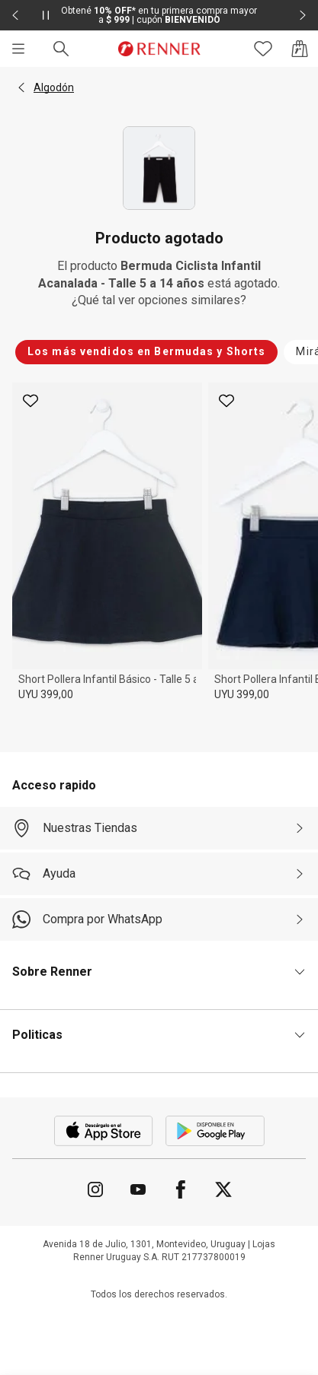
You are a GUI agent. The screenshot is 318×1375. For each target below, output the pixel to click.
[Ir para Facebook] (180, 1189)
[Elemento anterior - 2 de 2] (15, 15)
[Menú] (18, 48)
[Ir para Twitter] (223, 1189)
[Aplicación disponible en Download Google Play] (215, 1131)
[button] (21, 87)
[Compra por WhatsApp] (159, 919)
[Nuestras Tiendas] (159, 828)
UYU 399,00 (45, 694)
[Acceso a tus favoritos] (263, 48)
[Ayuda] (159, 874)
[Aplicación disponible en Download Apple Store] (103, 1131)
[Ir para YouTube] (138, 1189)
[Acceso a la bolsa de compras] (299, 48)
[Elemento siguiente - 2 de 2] (302, 15)
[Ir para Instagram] (95, 1189)
